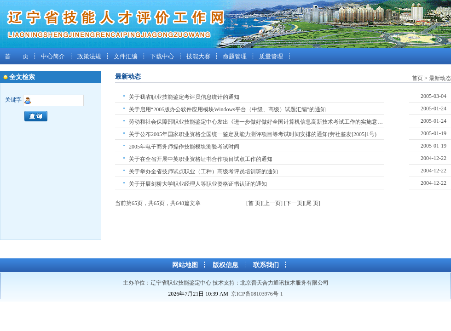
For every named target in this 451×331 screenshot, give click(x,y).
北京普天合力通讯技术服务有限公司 (284, 283)
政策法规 (89, 56)
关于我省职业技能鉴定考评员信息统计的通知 (184, 97)
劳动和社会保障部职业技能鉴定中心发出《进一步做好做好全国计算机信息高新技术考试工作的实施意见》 (256, 122)
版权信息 (225, 265)
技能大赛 (198, 56)
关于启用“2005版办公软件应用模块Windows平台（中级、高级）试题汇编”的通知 (227, 109)
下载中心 (162, 56)
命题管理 (235, 56)
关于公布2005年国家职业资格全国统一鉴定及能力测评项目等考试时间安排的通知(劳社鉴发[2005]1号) (252, 134)
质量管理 (271, 56)
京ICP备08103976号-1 (257, 294)
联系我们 (266, 265)
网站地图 (185, 265)
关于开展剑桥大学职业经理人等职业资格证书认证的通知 (198, 184)
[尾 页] (312, 203)
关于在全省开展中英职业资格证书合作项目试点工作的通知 (200, 159)
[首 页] (254, 203)
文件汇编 (126, 56)
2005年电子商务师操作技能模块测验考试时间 (184, 146)
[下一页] (294, 203)
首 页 (17, 56)
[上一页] (272, 203)
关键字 (13, 100)
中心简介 (53, 56)
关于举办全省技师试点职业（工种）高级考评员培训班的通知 (203, 171)
